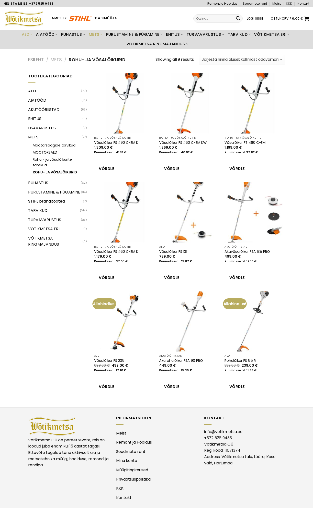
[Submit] (238, 18)
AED (27, 34)
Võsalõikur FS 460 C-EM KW (183, 142)
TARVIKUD (239, 34)
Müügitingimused (132, 470)
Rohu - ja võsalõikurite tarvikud (52, 162)
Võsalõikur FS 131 (173, 251)
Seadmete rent (255, 3)
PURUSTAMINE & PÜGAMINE (134, 34)
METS (96, 34)
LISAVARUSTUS (42, 128)
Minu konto (126, 460)
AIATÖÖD (47, 34)
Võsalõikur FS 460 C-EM (245, 142)
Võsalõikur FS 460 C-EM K (116, 251)
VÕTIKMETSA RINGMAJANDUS (157, 44)
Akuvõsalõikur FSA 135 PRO (247, 251)
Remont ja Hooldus (222, 3)
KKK (289, 3)
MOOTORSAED (45, 152)
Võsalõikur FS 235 (109, 360)
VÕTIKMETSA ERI (272, 34)
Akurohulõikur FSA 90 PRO (181, 360)
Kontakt (303, 3)
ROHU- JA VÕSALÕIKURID (55, 172)
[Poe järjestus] (242, 59)
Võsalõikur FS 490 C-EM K (116, 142)
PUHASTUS (73, 34)
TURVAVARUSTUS (205, 34)
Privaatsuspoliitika (133, 479)
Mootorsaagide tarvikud (54, 145)
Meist (276, 3)
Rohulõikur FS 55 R (240, 360)
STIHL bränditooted (46, 201)
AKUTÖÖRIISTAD (43, 109)
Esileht (36, 60)
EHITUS (174, 34)
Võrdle (106, 168)
